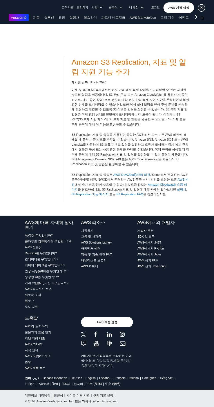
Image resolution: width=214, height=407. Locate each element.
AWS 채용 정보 (35, 368)
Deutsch (76, 378)
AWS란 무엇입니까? (39, 235)
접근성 (58, 395)
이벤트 (184, 17)
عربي (35, 378)
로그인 (155, 7)
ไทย (55, 384)
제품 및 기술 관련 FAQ (96, 254)
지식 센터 (31, 350)
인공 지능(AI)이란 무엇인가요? (46, 271)
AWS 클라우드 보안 (38, 289)
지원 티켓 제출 (35, 338)
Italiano (134, 378)
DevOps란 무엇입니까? (41, 253)
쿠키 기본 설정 (103, 395)
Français (119, 378)
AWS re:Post (33, 344)
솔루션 (49, 17)
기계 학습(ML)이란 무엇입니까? (46, 283)
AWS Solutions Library (96, 242)
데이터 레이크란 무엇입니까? (45, 265)
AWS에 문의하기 (36, 326)
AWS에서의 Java (149, 254)
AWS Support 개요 (37, 356)
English (90, 378)
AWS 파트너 (89, 266)
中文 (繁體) (112, 384)
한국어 (78, 384)
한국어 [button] (116, 7)
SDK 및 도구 (146, 236)
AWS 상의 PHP (147, 260)
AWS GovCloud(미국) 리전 (131, 174)
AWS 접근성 (33, 247)
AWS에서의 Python (150, 248)
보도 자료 (31, 306)
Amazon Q (19, 17)
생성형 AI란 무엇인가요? (42, 277)
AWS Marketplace (143, 17)
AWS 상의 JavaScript (152, 266)
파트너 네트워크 (113, 17)
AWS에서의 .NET (149, 242)
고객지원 (67, 7)
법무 (28, 362)
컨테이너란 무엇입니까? (41, 259)
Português (149, 378)
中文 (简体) (94, 384)
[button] (178, 7)
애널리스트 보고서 (94, 260)
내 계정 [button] (136, 7)
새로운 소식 (33, 295)
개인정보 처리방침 (37, 395)
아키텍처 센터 (90, 248)
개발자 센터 (145, 230)
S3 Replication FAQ (129, 194)
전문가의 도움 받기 (38, 332)
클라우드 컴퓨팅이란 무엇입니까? (48, 241)
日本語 (66, 384)
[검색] (202, 18)
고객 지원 (167, 17)
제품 (36, 17)
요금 (61, 17)
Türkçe (29, 384)
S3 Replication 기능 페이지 (90, 194)
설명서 (74, 17)
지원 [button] (97, 7)
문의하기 (82, 7)
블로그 (29, 300)
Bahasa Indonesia (55, 378)
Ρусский (43, 384)
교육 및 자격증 (91, 236)
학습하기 (90, 17)
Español (104, 378)
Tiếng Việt (167, 378)
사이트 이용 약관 (78, 395)
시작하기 (87, 230)
